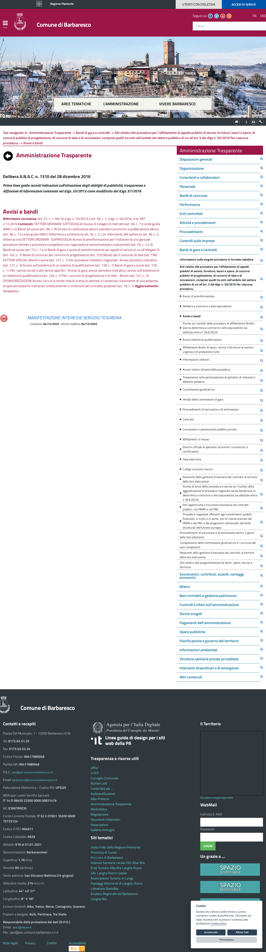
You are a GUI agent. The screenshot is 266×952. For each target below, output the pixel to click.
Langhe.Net (99, 898)
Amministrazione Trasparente (111, 804)
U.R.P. (95, 772)
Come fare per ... (102, 788)
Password (207, 829)
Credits (52, 943)
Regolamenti (99, 814)
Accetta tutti (211, 932)
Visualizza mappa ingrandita (216, 797)
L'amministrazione (121, 104)
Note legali (10, 943)
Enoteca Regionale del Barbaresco (114, 893)
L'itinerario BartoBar (105, 888)
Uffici (94, 767)
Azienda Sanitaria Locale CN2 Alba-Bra (118, 862)
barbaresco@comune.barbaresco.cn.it (34, 780)
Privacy (30, 943)
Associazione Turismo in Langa (112, 878)
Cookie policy (218, 923)
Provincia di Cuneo (104, 852)
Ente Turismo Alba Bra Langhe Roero (116, 867)
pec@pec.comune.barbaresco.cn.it (32, 772)
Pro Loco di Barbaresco (107, 857)
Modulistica (99, 809)
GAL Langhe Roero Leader (109, 873)
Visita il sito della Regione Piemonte (115, 847)
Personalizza (227, 939)
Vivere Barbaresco (177, 104)
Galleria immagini (103, 829)
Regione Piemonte (62, 3)
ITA (254, 15)
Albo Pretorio (100, 798)
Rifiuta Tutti (242, 932)
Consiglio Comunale (104, 778)
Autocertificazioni (103, 793)
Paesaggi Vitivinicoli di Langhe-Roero (117, 883)
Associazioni (99, 824)
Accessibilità (77, 943)
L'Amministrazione (130, 121)
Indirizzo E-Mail (211, 814)
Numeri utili (99, 783)
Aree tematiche (76, 104)
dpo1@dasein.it (22, 927)
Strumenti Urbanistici (105, 819)
